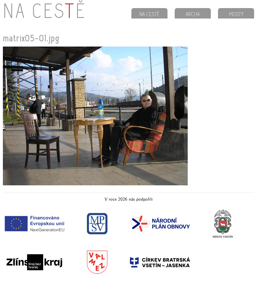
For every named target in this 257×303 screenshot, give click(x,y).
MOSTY (236, 15)
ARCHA (193, 15)
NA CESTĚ (149, 15)
